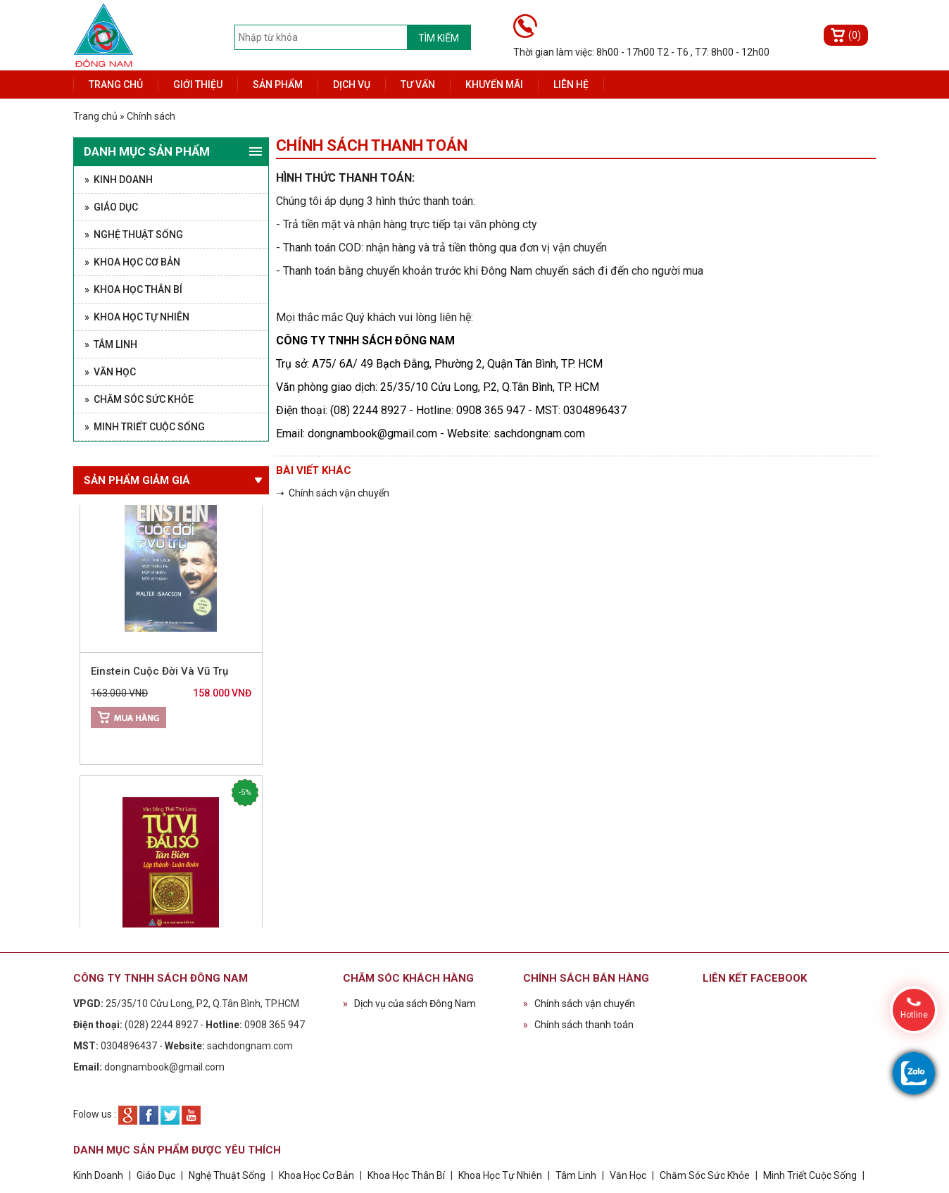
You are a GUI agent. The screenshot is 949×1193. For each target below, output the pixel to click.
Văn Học (628, 1175)
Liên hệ (571, 84)
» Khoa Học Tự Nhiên (136, 317)
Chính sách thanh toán (578, 1024)
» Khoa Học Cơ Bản (132, 262)
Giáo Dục (156, 1175)
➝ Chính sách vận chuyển (332, 493)
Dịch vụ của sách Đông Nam (409, 1003)
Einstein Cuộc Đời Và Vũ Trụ (159, 674)
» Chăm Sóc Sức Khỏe (139, 399)
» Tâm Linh (110, 344)
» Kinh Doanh (118, 179)
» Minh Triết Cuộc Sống (144, 426)
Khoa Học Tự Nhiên (500, 1175)
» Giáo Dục (111, 207)
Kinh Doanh (98, 1175)
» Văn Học (110, 371)
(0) (854, 35)
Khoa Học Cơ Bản (316, 1175)
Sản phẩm (278, 84)
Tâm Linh (575, 1175)
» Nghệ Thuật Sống (133, 234)
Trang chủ (116, 84)
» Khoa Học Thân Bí (133, 289)
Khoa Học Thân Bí (407, 1175)
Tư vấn (418, 84)
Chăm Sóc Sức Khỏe (705, 1175)
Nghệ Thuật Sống (227, 1175)
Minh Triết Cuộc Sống (810, 1175)
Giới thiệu (197, 84)
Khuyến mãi (494, 84)
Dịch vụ (351, 84)
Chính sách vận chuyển (579, 1003)
